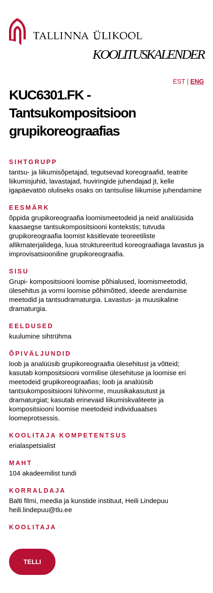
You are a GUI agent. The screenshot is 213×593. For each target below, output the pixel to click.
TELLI (32, 561)
